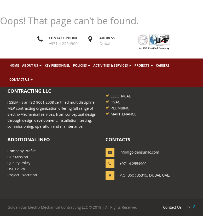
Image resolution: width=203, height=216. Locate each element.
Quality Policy (19, 162)
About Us (32, 65)
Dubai (105, 43)
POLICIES (81, 65)
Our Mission (18, 156)
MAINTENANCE (123, 114)
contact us (172, 207)
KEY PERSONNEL (57, 65)
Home (14, 65)
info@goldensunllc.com (139, 152)
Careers (162, 65)
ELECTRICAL (121, 96)
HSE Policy (16, 168)
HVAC (115, 102)
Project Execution (22, 174)
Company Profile (22, 150)
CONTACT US (21, 80)
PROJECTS (143, 65)
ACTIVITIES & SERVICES (112, 65)
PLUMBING (120, 108)
